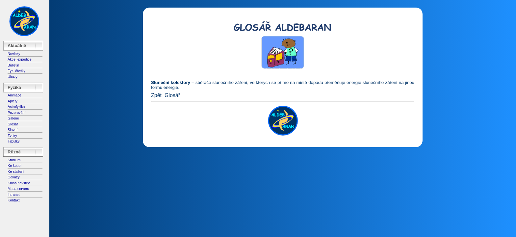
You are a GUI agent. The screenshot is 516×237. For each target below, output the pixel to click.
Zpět (156, 95)
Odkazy (13, 177)
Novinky (14, 54)
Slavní (12, 130)
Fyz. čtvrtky (16, 71)
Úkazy (12, 77)
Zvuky (12, 136)
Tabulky (13, 141)
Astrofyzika (16, 107)
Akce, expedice (19, 59)
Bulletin (13, 65)
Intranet (13, 195)
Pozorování (16, 113)
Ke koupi (14, 166)
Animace (14, 95)
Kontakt (13, 200)
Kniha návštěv (19, 183)
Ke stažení (16, 171)
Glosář (13, 124)
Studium (14, 160)
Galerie (13, 118)
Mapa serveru (18, 189)
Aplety (12, 101)
